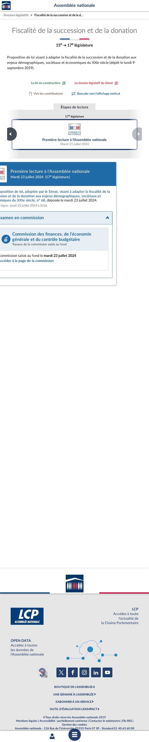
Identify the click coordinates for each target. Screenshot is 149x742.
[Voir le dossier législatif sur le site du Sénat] (96, 83)
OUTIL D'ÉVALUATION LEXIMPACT (73, 705)
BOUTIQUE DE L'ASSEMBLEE (73, 682)
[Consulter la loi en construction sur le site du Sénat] (48, 83)
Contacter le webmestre (104, 716)
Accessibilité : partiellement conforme (63, 716)
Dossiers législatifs (16, 15)
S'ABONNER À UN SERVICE (73, 697)
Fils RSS (127, 716)
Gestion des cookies (74, 720)
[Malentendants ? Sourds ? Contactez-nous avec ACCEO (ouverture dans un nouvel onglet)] (42, 668)
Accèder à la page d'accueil (6, 5)
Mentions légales (27, 716)
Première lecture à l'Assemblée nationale (74, 134)
